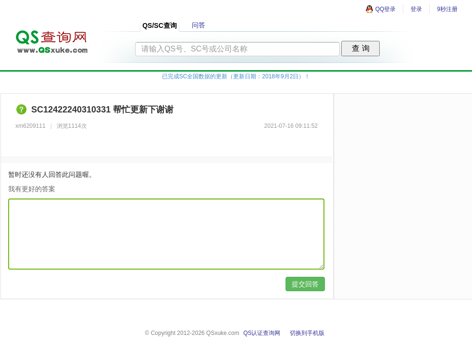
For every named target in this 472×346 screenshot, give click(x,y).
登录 (416, 9)
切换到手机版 (307, 333)
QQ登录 (381, 9)
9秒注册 (447, 9)
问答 (198, 25)
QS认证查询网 (261, 333)
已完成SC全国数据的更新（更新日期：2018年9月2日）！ (236, 76)
